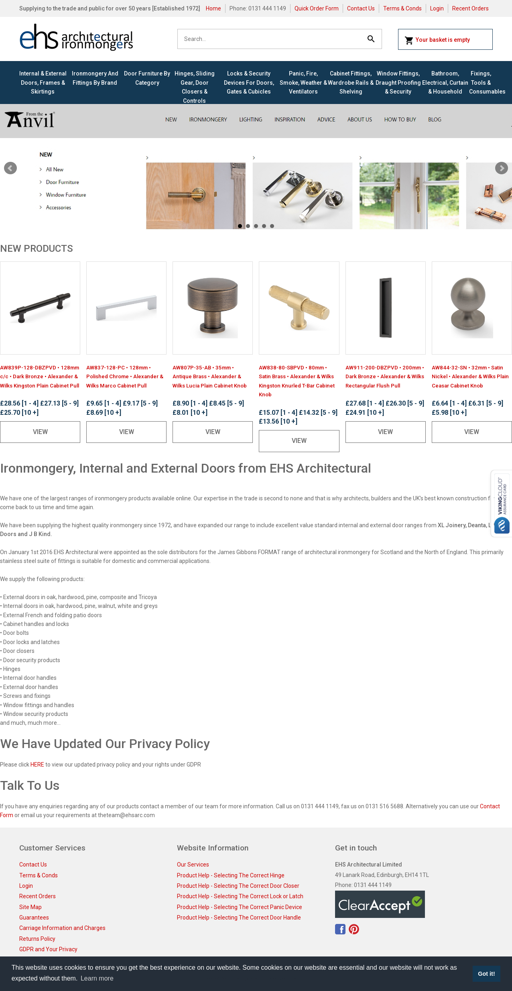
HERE (37, 764)
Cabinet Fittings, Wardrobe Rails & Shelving (351, 82)
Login (437, 8)
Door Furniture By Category (147, 78)
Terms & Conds (402, 8)
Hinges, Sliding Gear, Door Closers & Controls (195, 87)
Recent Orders (470, 8)
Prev (10, 168)
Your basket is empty (437, 40)
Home (213, 8)
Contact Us (361, 8)
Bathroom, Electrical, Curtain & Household (445, 82)
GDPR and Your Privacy (48, 949)
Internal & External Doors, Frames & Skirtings (43, 82)
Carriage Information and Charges (62, 928)
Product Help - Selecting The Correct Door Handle (239, 917)
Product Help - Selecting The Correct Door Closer (238, 886)
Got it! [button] (486, 974)
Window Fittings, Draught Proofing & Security (398, 82)
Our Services (193, 864)
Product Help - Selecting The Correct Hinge (230, 875)
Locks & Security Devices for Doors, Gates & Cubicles (249, 82)
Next (501, 168)
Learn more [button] (97, 978)
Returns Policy (37, 939)
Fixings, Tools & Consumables (481, 82)
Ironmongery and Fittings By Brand (95, 78)
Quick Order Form (317, 8)
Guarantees (34, 917)
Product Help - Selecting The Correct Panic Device (239, 907)
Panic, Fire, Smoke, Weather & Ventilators (303, 82)
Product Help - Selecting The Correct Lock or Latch (240, 896)
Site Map (30, 907)
